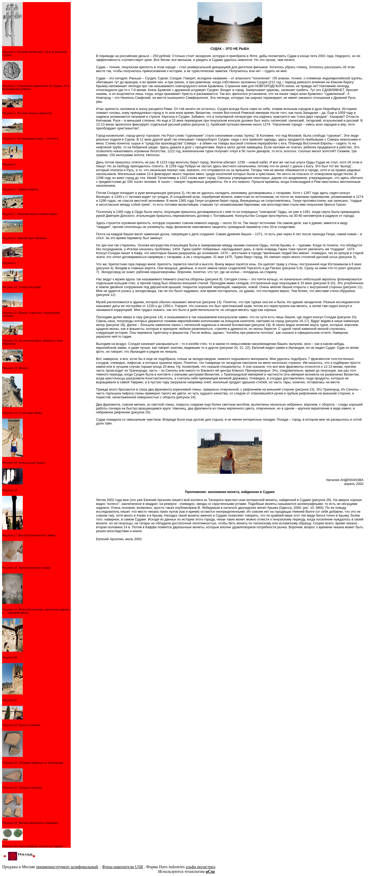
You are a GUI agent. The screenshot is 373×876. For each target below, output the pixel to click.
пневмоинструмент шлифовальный (67, 867)
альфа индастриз (200, 867)
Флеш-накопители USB (122, 867)
